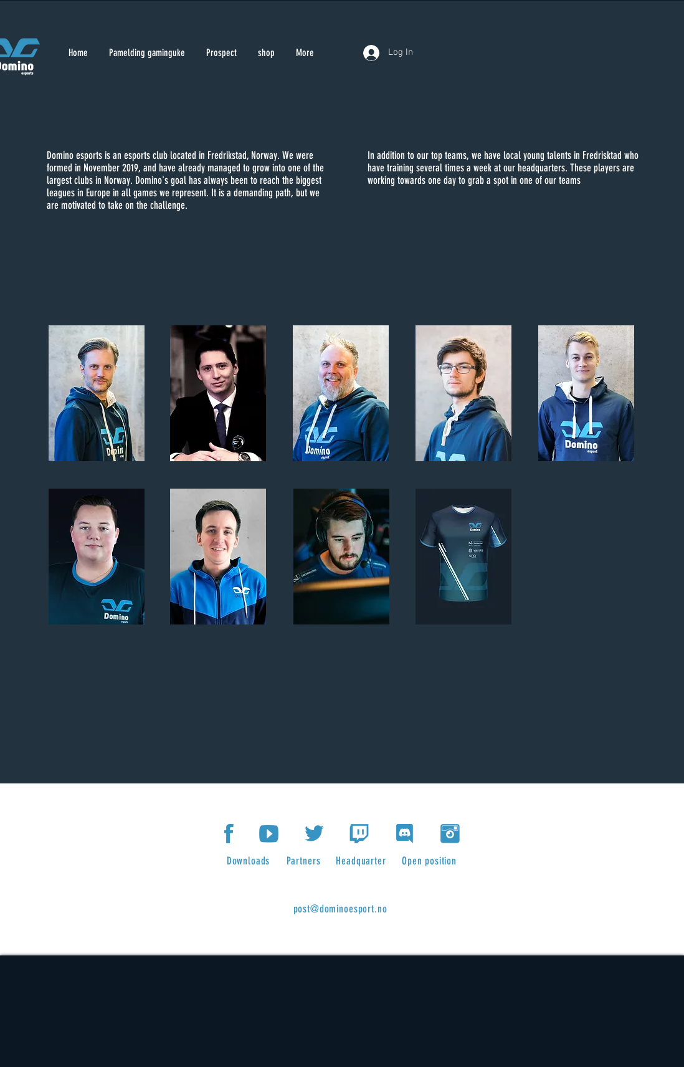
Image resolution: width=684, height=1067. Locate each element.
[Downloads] (249, 860)
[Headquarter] (362, 860)
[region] (97, 394)
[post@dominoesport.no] (341, 908)
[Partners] (304, 860)
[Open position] (430, 860)
